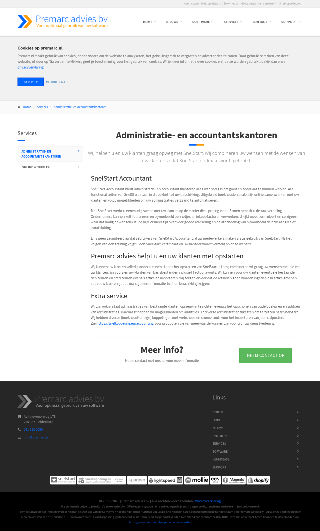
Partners (220, 436)
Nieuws (172, 22)
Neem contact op (265, 355)
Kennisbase (191, 3)
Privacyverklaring (208, 501)
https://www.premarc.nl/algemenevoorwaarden (160, 522)
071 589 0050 (33, 429)
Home (147, 22)
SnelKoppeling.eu (290, 3)
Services (231, 22)
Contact (259, 22)
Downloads (231, 3)
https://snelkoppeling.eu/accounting (125, 323)
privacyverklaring (31, 67)
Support (289, 22)
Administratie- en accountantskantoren (80, 107)
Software (201, 22)
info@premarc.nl (36, 437)
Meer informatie (57, 82)
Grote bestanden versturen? (258, 3)
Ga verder (31, 82)
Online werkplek (36, 167)
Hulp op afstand (211, 3)
